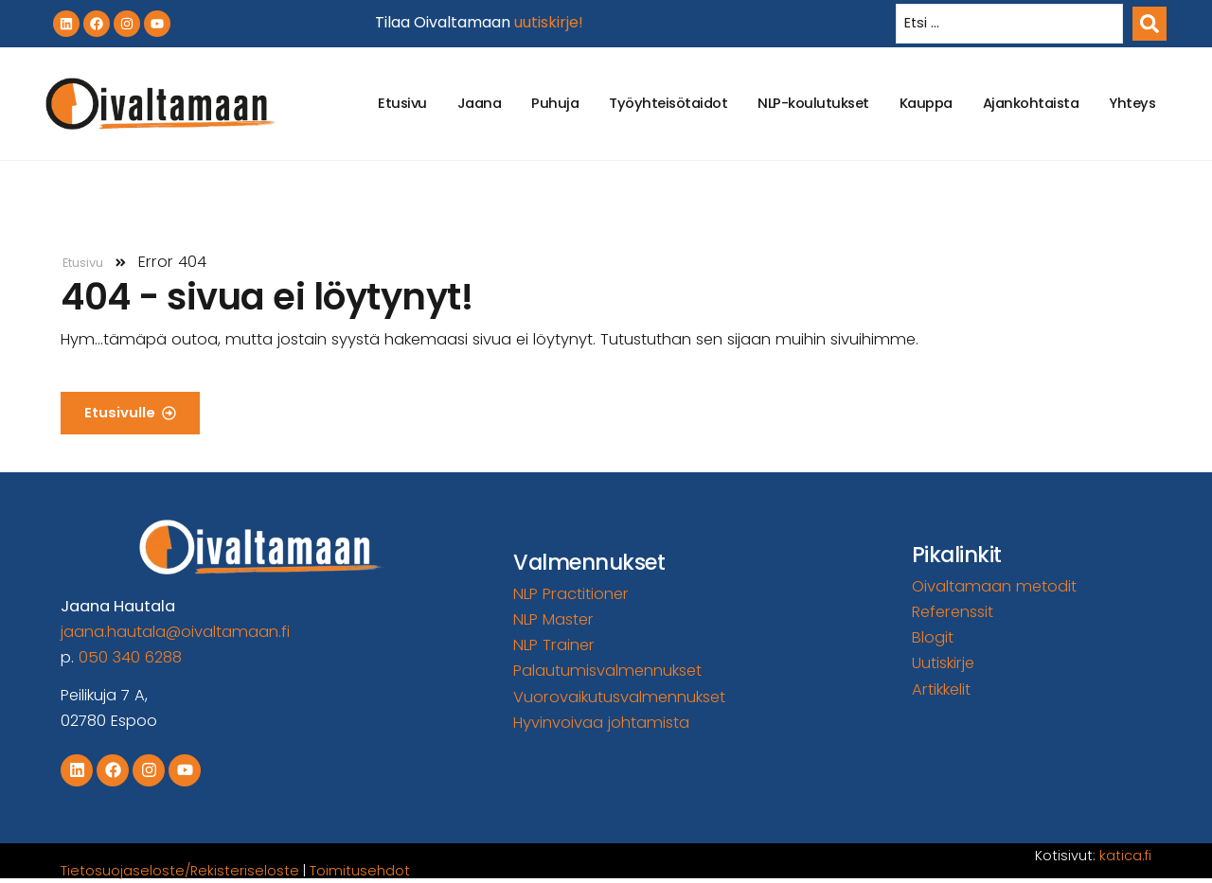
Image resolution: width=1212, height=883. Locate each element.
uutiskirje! (548, 22)
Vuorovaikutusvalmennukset (619, 697)
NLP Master (553, 619)
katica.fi (1125, 855)
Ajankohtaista (1031, 103)
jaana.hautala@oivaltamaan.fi (175, 632)
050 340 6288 (130, 657)
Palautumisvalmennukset (607, 670)
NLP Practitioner (571, 594)
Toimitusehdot (360, 870)
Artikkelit (941, 689)
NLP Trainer (554, 645)
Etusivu (402, 103)
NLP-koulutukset (813, 103)
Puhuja (555, 103)
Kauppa (926, 103)
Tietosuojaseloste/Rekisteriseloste (180, 870)
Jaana (479, 103)
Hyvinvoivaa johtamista (601, 722)
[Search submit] (1149, 24)
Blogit (933, 637)
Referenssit (952, 612)
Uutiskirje (943, 663)
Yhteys (1132, 103)
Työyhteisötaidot (668, 103)
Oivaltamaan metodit (994, 586)
